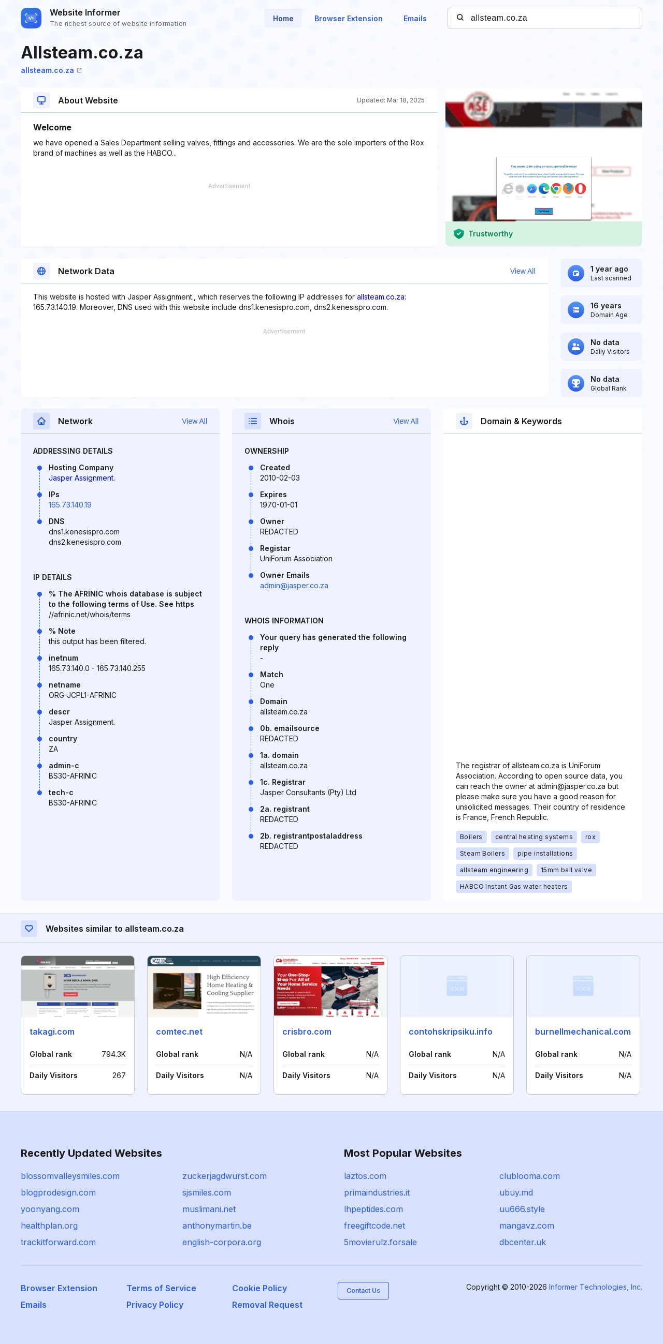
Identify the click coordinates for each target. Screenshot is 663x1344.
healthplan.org (49, 1225)
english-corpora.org (221, 1242)
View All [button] (523, 271)
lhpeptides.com (373, 1209)
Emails (415, 18)
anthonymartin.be (217, 1225)
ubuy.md (516, 1192)
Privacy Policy (154, 1305)
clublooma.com (529, 1176)
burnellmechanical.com (583, 1031)
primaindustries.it (377, 1192)
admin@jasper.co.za (294, 585)
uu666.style (522, 1209)
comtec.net (179, 1031)
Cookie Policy (259, 1288)
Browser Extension (348, 18)
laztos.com (365, 1176)
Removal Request (267, 1305)
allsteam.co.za (51, 70)
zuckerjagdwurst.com (224, 1176)
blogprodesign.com (58, 1192)
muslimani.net (209, 1209)
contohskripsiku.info (451, 1031)
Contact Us (363, 1290)
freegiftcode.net (374, 1225)
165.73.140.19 (70, 504)
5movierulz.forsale (380, 1242)
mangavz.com (526, 1225)
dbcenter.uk (522, 1242)
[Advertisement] (229, 214)
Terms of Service (161, 1288)
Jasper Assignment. (82, 477)
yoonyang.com (50, 1209)
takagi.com (52, 1031)
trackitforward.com (58, 1242)
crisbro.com (307, 1031)
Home (283, 18)
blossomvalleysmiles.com (70, 1176)
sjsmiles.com (206, 1192)
